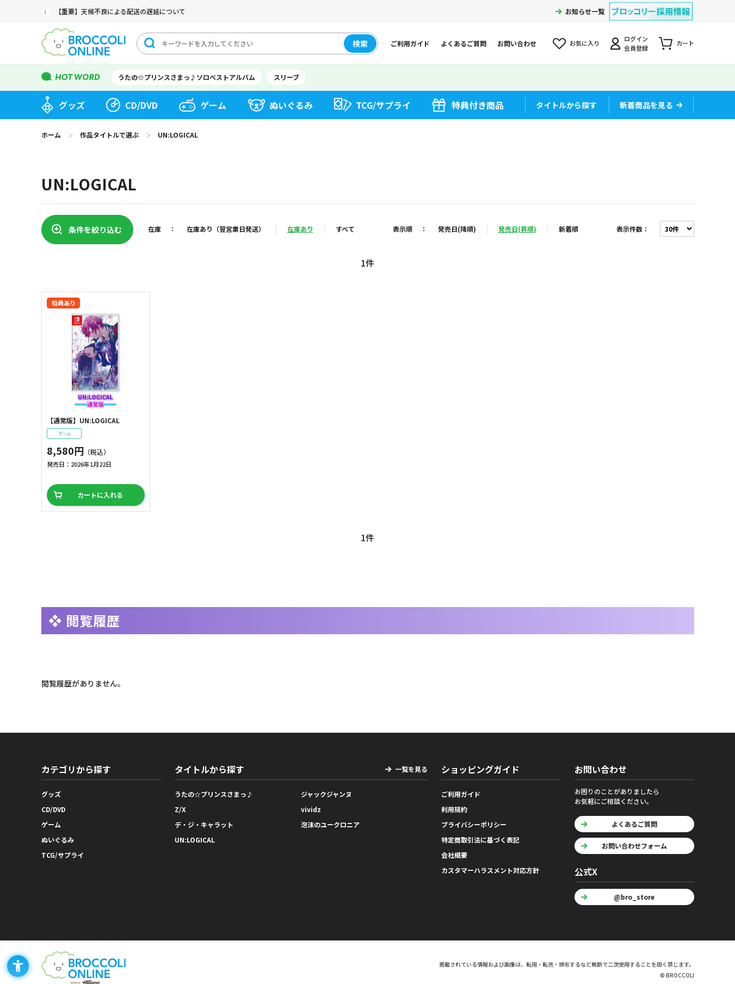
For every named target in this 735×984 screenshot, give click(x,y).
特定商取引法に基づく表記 (480, 839)
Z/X (180, 809)
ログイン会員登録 (636, 43)
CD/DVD (141, 105)
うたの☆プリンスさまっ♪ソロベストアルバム (186, 77)
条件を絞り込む (95, 229)
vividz (311, 809)
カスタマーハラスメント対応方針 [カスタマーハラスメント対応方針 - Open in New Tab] (490, 870)
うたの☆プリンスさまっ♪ (214, 794)
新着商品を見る (646, 105)
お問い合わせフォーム (634, 845)
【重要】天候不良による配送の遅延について (120, 11)
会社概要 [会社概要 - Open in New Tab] (454, 854)
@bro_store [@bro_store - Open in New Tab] (634, 896)
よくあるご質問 (463, 43)
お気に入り (585, 43)
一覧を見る (411, 768)
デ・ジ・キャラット (204, 824)
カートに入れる (100, 494)
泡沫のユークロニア (330, 824)
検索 (360, 43)
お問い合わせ (516, 43)
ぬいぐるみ (291, 105)
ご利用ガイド (410, 43)
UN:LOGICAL (195, 839)
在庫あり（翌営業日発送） (226, 228)
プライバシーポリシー (474, 824)
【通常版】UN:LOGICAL (83, 420)
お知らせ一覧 (584, 11)
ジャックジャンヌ (326, 794)
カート (685, 43)
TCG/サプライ (383, 105)
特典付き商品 (478, 105)
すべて (345, 228)
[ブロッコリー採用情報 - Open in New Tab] (651, 4)
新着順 (568, 228)
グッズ (72, 105)
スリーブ (286, 77)
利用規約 (454, 809)
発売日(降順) (457, 228)
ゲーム (213, 105)
